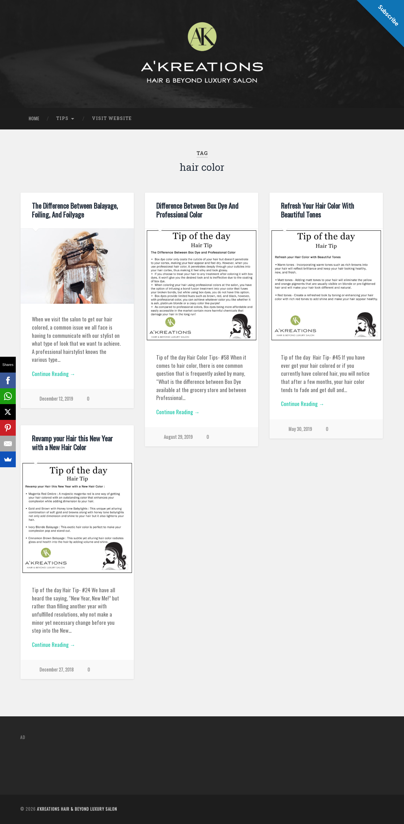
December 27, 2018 (56, 669)
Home (34, 118)
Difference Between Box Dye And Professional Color (197, 210)
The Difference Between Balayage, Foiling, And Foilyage (75, 210)
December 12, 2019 (56, 398)
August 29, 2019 (178, 436)
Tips (62, 118)
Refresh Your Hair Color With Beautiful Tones (317, 210)
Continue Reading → (53, 374)
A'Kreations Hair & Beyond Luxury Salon (77, 809)
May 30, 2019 (300, 429)
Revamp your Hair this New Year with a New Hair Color (72, 442)
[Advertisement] (135, 760)
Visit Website (112, 118)
